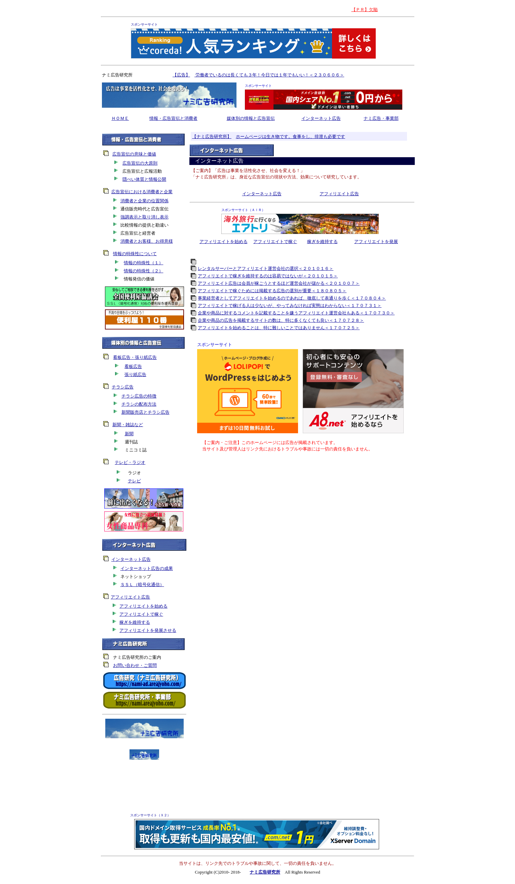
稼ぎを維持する (322, 241)
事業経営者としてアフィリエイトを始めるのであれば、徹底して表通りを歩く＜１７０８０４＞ (292, 298)
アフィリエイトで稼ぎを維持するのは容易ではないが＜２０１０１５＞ (268, 275)
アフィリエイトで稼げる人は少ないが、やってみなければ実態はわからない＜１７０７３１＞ (289, 305)
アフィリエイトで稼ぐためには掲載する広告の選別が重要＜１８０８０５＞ (272, 290)
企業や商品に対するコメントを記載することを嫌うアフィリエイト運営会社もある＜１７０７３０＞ (296, 312)
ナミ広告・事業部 (381, 118)
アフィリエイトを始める (223, 241)
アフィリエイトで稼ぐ (275, 241)
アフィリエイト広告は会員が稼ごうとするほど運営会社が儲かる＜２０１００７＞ (279, 283)
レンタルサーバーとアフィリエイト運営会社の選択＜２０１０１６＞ (265, 268)
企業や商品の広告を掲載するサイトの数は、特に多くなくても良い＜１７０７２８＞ (281, 320)
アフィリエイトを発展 (376, 241)
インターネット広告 (321, 118)
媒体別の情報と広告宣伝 (251, 118)
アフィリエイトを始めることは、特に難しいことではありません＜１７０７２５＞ (279, 327)
